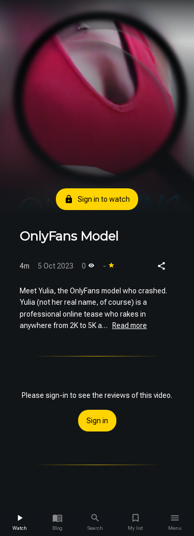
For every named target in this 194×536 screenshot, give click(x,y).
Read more (129, 325)
